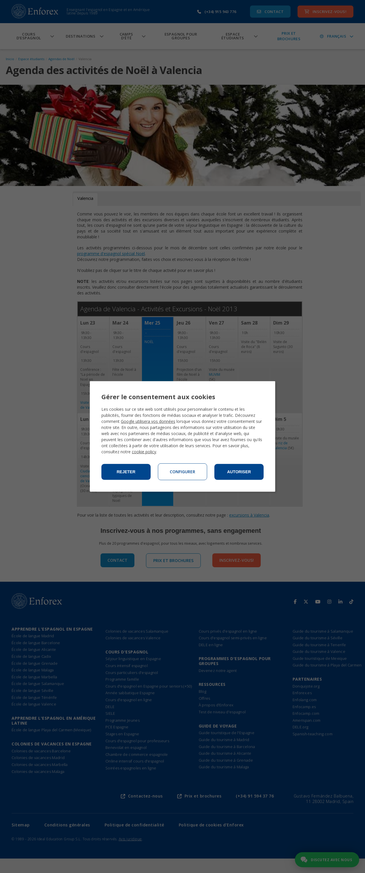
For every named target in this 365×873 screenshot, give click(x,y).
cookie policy (144, 451)
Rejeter (126, 471)
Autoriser (239, 471)
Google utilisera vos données (148, 421)
